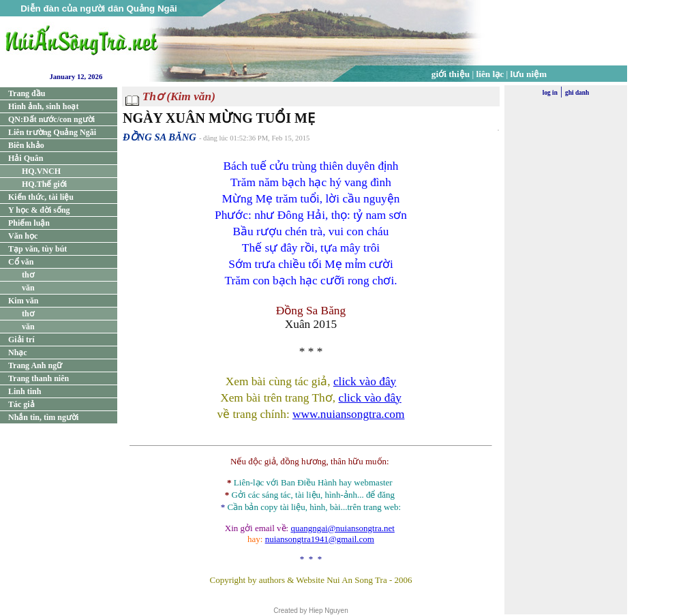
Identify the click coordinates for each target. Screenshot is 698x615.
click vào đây (364, 381)
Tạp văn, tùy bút (37, 249)
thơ (28, 275)
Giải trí (21, 339)
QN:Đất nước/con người (51, 119)
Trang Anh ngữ (35, 365)
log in (550, 92)
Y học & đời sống (39, 210)
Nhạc (17, 352)
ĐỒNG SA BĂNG (159, 137)
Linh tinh (24, 391)
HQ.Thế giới (44, 184)
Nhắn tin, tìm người (43, 417)
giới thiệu (450, 74)
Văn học (22, 236)
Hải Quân (25, 158)
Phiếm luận (29, 223)
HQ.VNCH (41, 171)
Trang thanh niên (38, 378)
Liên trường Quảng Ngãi (52, 132)
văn (28, 287)
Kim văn (23, 300)
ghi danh (577, 92)
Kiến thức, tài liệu (41, 197)
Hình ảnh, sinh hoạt (43, 106)
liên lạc (490, 74)
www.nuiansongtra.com (348, 414)
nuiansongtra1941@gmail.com (319, 539)
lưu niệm (529, 74)
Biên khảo (26, 145)
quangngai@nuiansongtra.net (342, 528)
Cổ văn (20, 262)
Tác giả (21, 404)
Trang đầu (26, 93)
